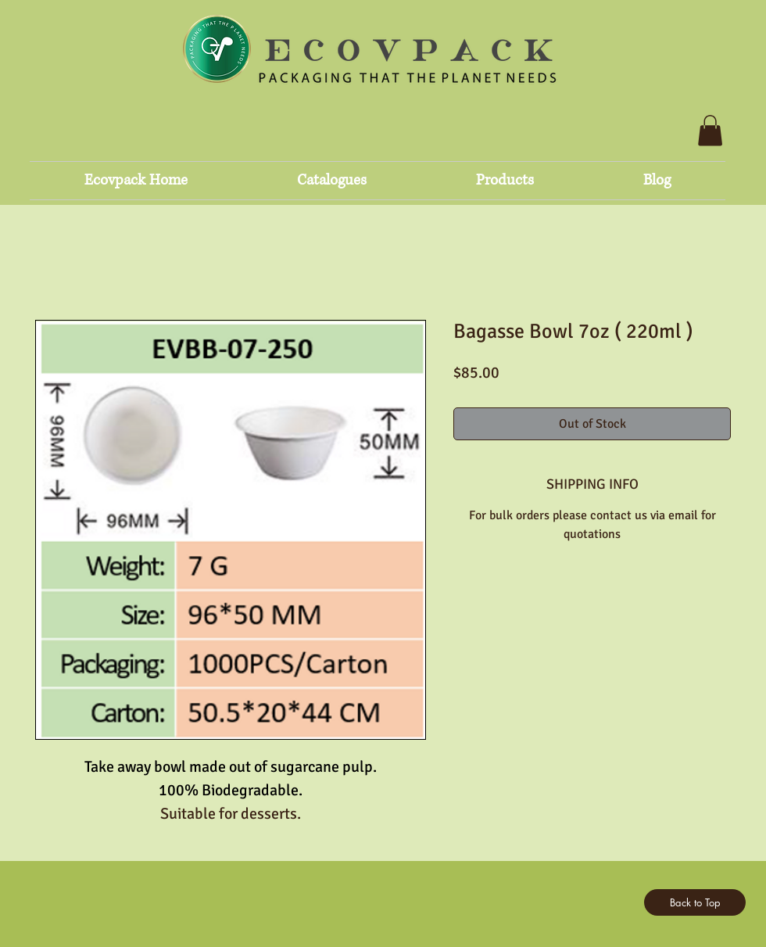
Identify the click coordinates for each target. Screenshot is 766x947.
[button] (710, 130)
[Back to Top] (695, 902)
